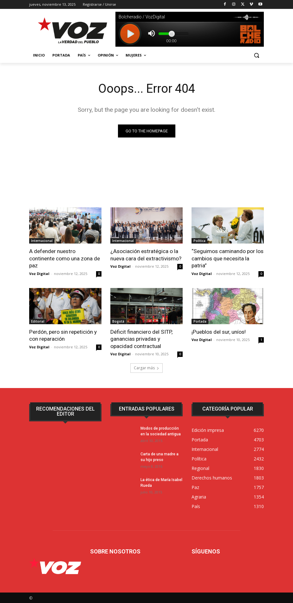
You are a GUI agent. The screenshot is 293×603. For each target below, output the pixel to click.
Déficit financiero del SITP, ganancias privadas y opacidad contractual (141, 338)
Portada (199, 321)
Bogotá (118, 321)
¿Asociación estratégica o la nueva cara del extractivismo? (145, 254)
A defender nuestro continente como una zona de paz (64, 258)
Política (199, 240)
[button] (256, 55)
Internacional (42, 240)
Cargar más (146, 367)
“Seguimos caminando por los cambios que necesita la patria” (227, 258)
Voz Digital (39, 273)
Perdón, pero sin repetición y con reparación (62, 335)
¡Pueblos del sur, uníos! (218, 331)
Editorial (37, 321)
